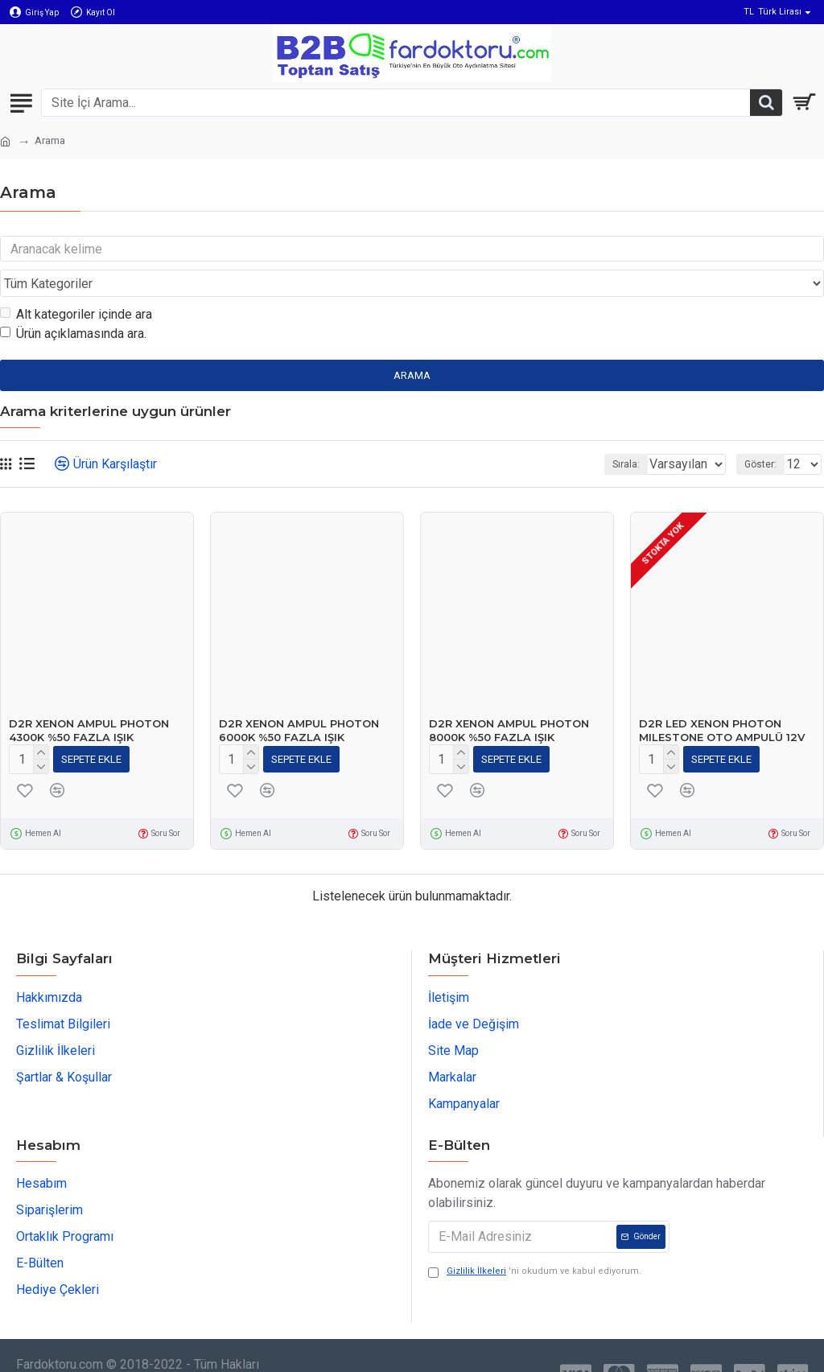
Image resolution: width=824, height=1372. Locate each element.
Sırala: (580, 433)
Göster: (760, 433)
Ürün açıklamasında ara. (73, 303)
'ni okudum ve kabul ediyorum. (534, 1238)
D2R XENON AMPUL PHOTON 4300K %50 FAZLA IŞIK (89, 699)
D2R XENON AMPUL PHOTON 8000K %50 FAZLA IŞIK (509, 699)
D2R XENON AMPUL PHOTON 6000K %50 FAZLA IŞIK (299, 699)
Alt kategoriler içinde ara (76, 283)
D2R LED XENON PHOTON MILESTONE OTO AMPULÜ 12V (722, 699)
